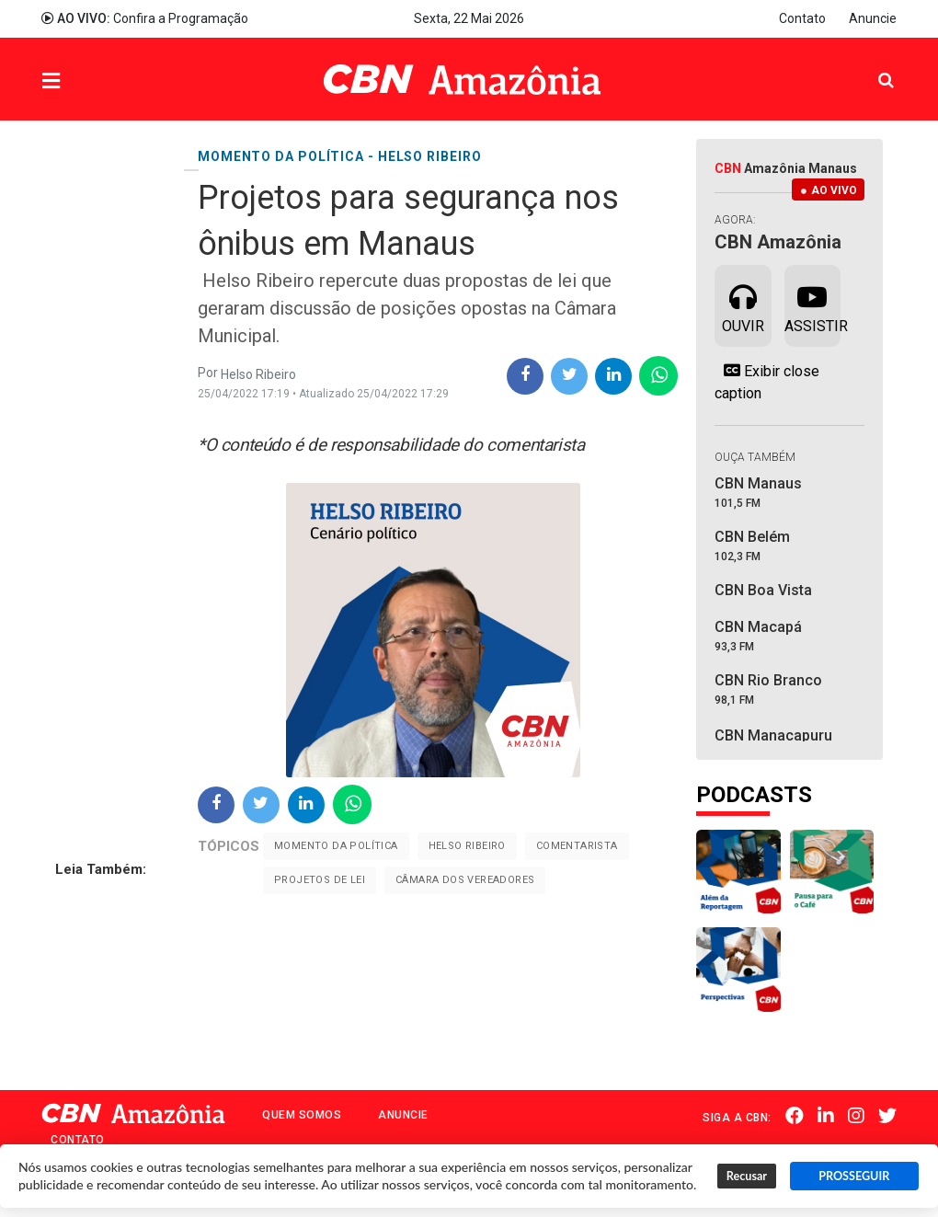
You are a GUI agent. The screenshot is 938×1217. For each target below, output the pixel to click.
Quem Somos (301, 1114)
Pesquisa (871, 65)
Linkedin (826, 1116)
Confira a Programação (144, 18)
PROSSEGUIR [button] (853, 1176)
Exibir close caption (767, 382)
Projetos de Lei (319, 880)
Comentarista (577, 846)
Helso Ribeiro (467, 846)
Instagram (856, 1116)
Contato (802, 18)
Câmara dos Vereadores (464, 880)
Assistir (812, 304)
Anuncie (873, 18)
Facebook (794, 1116)
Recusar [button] (746, 1176)
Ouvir (743, 304)
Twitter (887, 1116)
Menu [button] (88, 81)
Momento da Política (336, 846)
